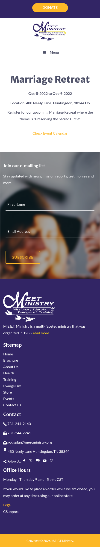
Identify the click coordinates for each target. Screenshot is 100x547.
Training (9, 379)
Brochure (10, 360)
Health (8, 373)
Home (8, 354)
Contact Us (12, 405)
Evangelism (12, 386)
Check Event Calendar (50, 133)
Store (7, 392)
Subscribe (22, 257)
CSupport (11, 511)
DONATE (50, 5)
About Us (10, 366)
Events (8, 398)
